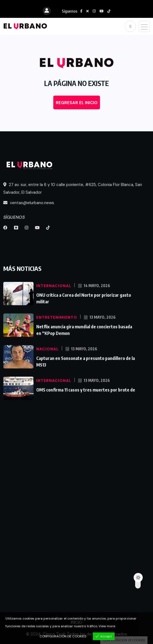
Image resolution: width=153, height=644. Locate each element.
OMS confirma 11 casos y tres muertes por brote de (85, 390)
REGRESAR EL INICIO (77, 103)
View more (107, 626)
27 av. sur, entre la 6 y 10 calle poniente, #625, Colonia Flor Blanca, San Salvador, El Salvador (72, 188)
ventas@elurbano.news (28, 203)
